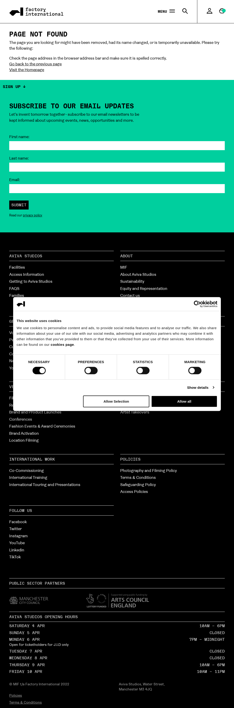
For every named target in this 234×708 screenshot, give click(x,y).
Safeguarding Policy (138, 484)
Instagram (18, 535)
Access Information (26, 274)
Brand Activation (24, 433)
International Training (28, 477)
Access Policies (134, 491)
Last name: (19, 158)
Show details (198, 387)
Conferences (20, 419)
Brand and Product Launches (35, 412)
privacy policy (32, 215)
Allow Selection (116, 401)
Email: (14, 179)
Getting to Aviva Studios (30, 281)
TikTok (15, 556)
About (126, 255)
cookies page (62, 344)
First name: (19, 136)
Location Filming (24, 440)
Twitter (15, 528)
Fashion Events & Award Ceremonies (42, 426)
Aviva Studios (25, 255)
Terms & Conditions (138, 477)
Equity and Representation (143, 288)
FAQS (14, 288)
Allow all (184, 401)
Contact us (130, 295)
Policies (130, 459)
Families (16, 295)
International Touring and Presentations (44, 484)
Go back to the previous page (35, 64)
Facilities (17, 267)
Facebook (18, 521)
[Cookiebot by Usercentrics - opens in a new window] (197, 304)
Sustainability (132, 281)
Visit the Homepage (26, 69)
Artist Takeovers (134, 412)
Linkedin (16, 550)
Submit (19, 204)
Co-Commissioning (26, 470)
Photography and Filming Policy (148, 470)
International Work (32, 459)
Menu (166, 11)
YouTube (17, 542)
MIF (123, 267)
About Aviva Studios (138, 274)
